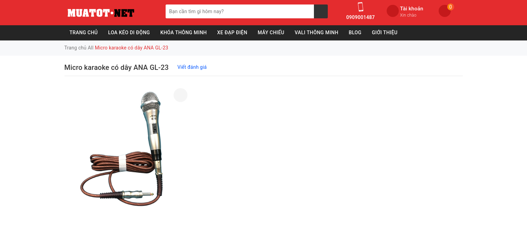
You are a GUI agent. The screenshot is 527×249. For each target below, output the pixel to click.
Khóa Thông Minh (183, 32)
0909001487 (360, 17)
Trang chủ (84, 32)
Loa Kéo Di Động (129, 32)
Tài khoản (411, 9)
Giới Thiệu (384, 32)
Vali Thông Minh (317, 32)
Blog (355, 32)
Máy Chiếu (271, 32)
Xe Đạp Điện (232, 32)
